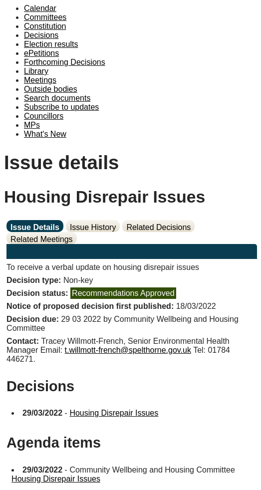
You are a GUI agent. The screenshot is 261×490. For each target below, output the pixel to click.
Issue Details (34, 227)
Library (36, 71)
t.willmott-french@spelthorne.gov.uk (128, 350)
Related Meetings (41, 239)
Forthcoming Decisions (64, 62)
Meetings (40, 80)
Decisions (41, 35)
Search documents (57, 98)
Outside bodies (50, 89)
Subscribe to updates (61, 107)
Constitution (45, 26)
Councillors (43, 116)
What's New (45, 134)
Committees (45, 17)
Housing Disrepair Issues (113, 413)
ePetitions (41, 53)
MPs (32, 125)
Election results (51, 44)
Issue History (93, 227)
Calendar (40, 8)
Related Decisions (158, 227)
